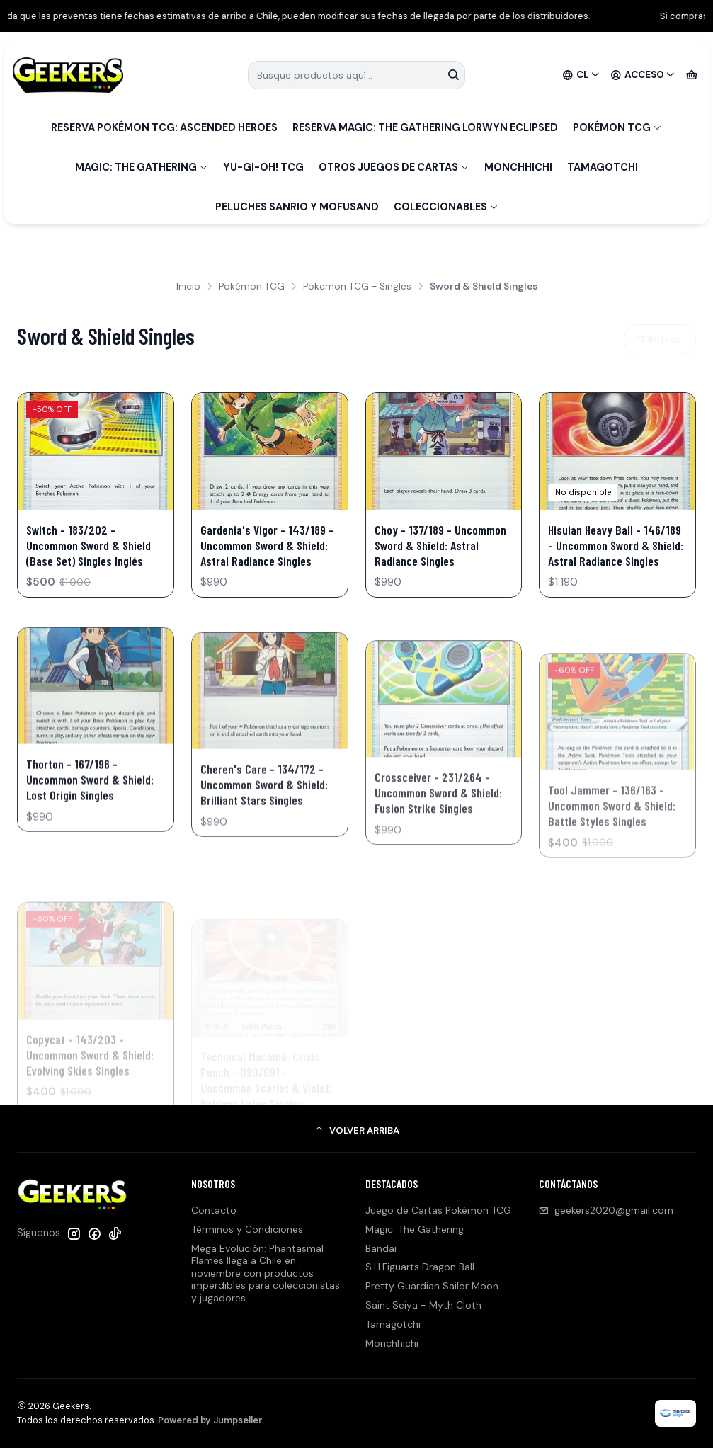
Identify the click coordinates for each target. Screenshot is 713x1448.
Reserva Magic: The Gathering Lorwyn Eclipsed (425, 127)
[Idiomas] (581, 75)
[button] (356, 1130)
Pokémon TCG (617, 127)
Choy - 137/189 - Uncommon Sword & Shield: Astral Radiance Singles (440, 545)
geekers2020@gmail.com (606, 1210)
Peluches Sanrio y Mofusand (297, 206)
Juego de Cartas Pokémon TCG (438, 1210)
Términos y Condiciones (247, 1229)
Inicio (188, 287)
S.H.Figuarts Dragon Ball (419, 1266)
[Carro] (691, 75)
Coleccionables (446, 206)
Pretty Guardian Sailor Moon (431, 1285)
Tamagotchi (602, 167)
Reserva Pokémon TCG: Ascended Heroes (164, 127)
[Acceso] (643, 75)
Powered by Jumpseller (210, 1420)
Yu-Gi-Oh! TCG (263, 167)
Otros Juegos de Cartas (394, 167)
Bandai (381, 1248)
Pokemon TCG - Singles (357, 287)
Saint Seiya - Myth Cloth (423, 1305)
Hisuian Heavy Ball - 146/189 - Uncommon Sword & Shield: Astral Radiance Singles (615, 545)
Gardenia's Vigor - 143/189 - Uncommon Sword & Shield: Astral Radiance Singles (266, 545)
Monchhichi (518, 167)
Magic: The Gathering (141, 167)
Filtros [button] (658, 340)
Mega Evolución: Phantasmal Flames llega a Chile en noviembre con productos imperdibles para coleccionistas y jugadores (265, 1273)
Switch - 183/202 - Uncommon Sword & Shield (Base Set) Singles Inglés (88, 545)
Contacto (213, 1210)
